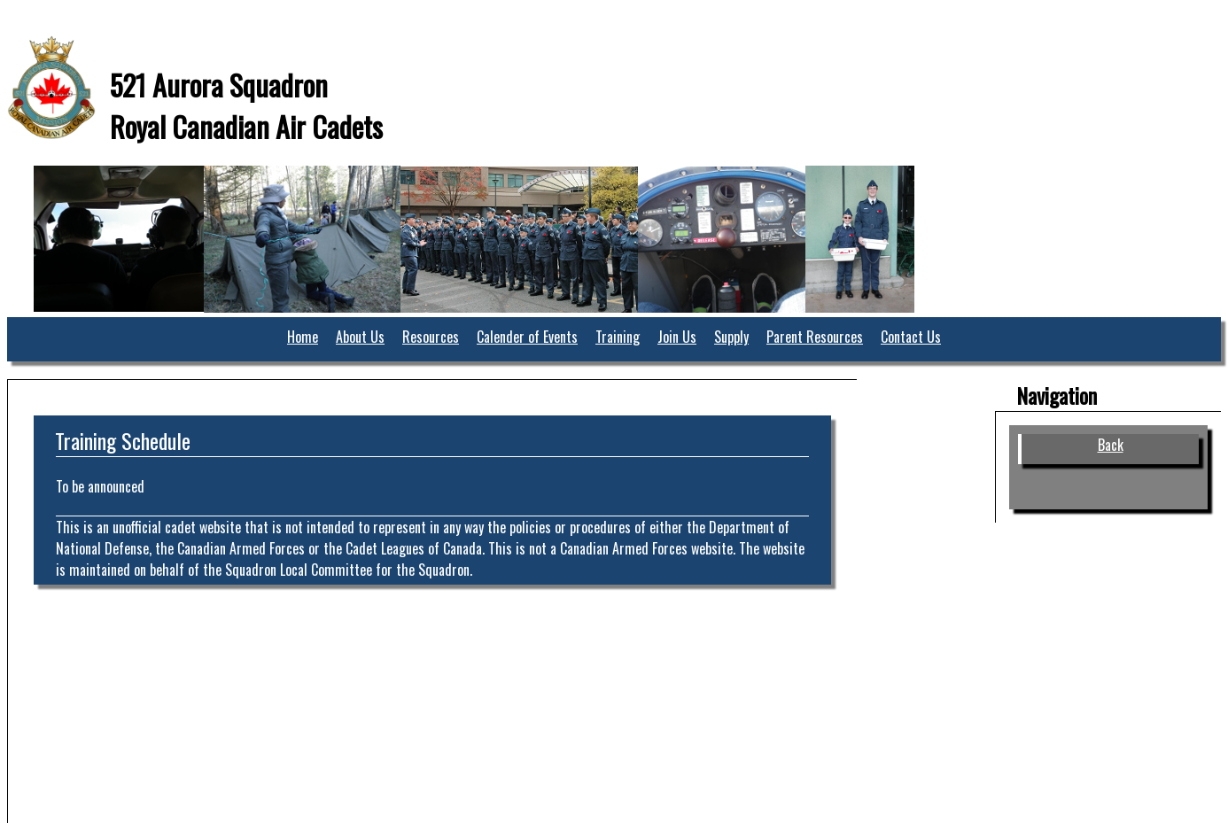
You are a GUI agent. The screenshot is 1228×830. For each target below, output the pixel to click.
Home (302, 336)
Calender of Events (527, 336)
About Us (360, 336)
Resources (430, 336)
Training (617, 336)
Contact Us (911, 336)
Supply (731, 336)
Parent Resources (814, 336)
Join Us (676, 336)
